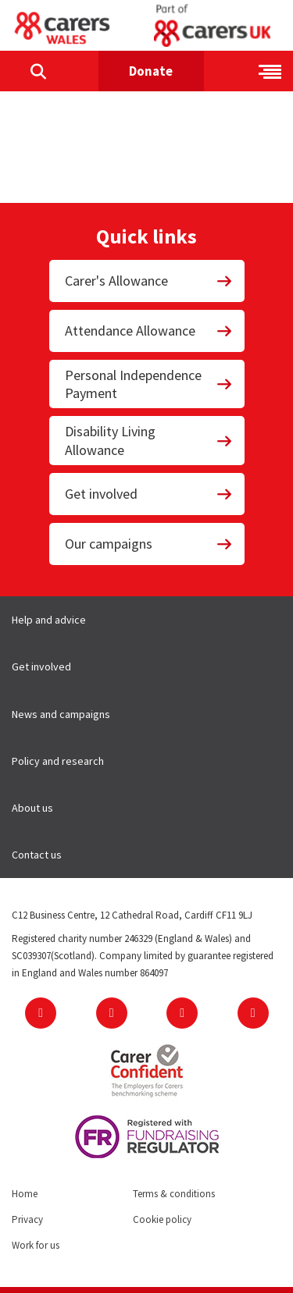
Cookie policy (162, 1219)
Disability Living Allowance (149, 440)
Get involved (149, 494)
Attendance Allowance (149, 330)
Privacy (27, 1219)
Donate (151, 71)
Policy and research (58, 761)
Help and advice (49, 620)
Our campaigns (149, 544)
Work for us (35, 1245)
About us (32, 808)
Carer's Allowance (149, 281)
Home (25, 1193)
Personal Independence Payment (149, 384)
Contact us (37, 855)
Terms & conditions (174, 1193)
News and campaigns (61, 714)
